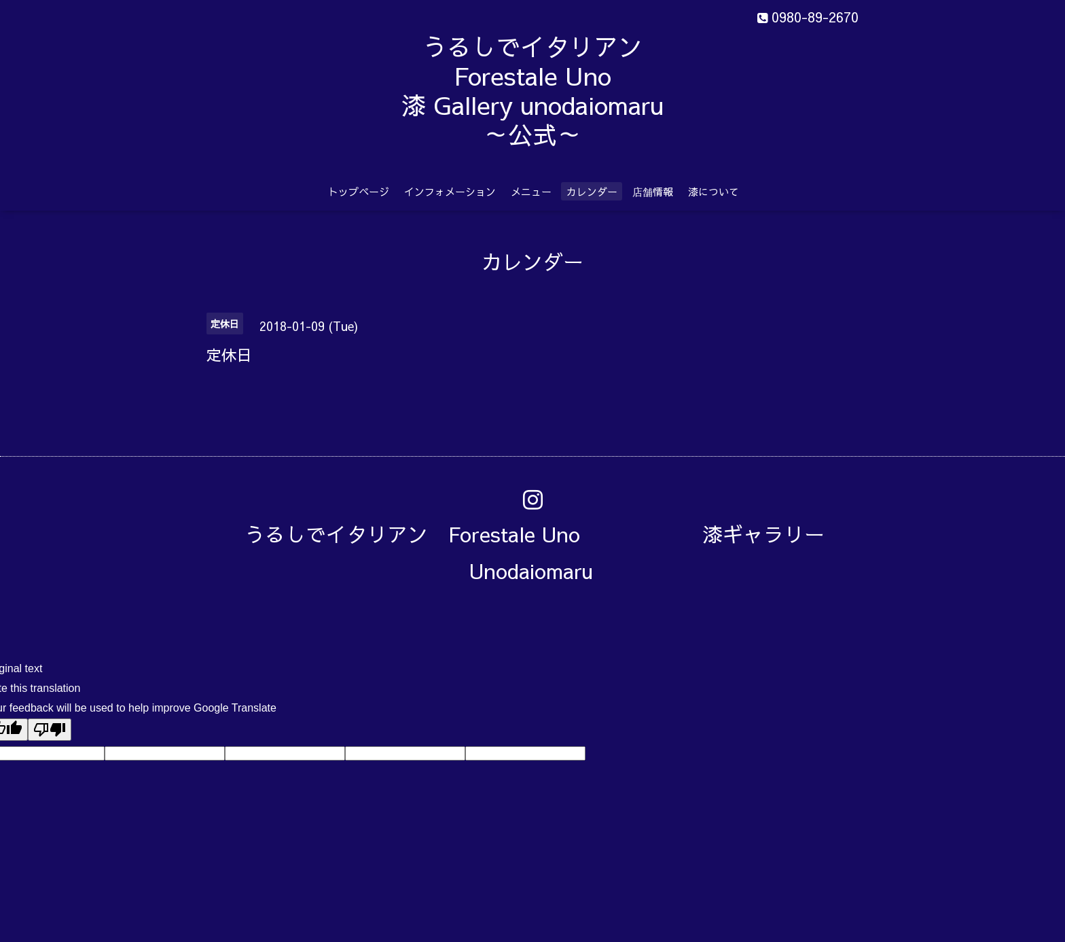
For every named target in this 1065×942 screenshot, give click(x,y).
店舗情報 (652, 191)
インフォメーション (450, 191)
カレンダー (591, 191)
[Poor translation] (49, 729)
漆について (713, 191)
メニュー (531, 191)
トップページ (358, 191)
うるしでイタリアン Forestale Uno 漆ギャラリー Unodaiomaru (545, 552)
